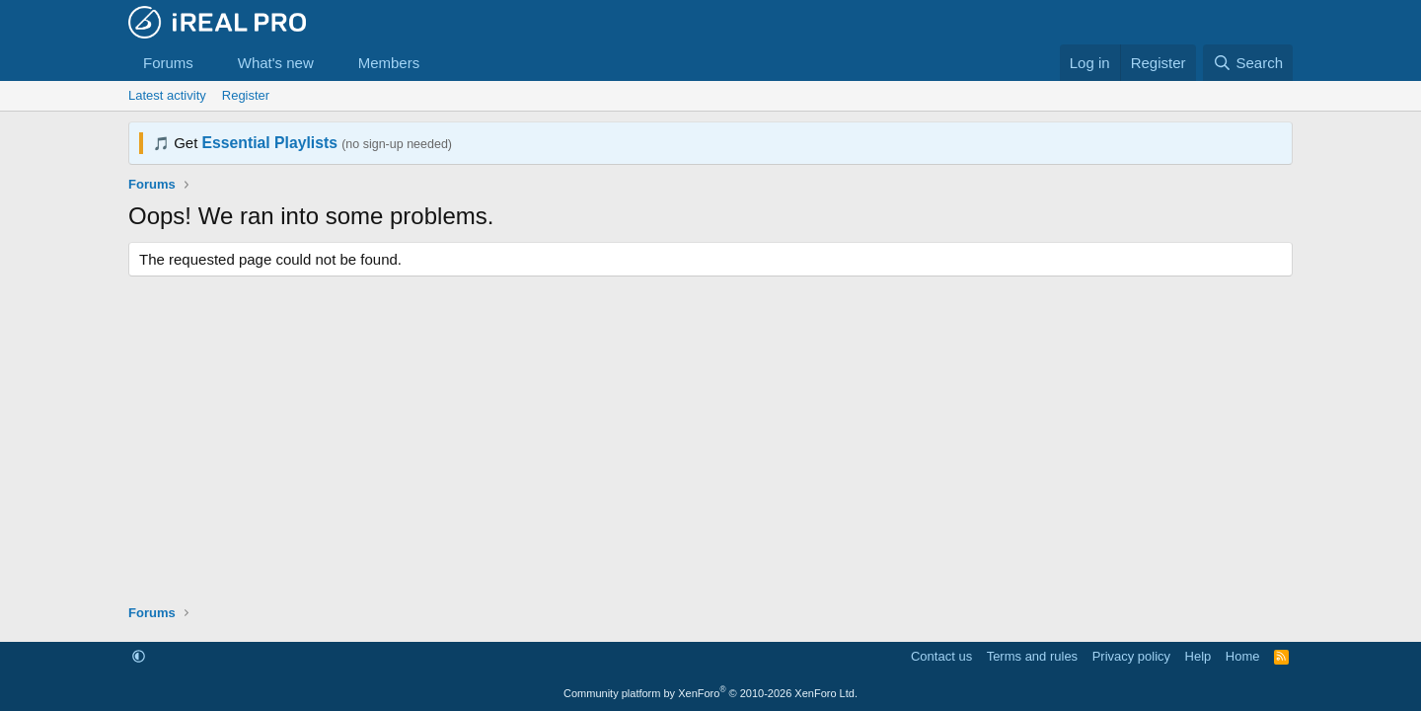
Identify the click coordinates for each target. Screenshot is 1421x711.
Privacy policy (1131, 656)
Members (389, 62)
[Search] (1248, 62)
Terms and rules (1032, 656)
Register (245, 95)
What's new (276, 62)
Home (1243, 656)
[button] (209, 62)
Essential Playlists (269, 142)
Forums (168, 62)
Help (1198, 656)
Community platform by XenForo (710, 693)
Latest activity (167, 95)
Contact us (941, 656)
